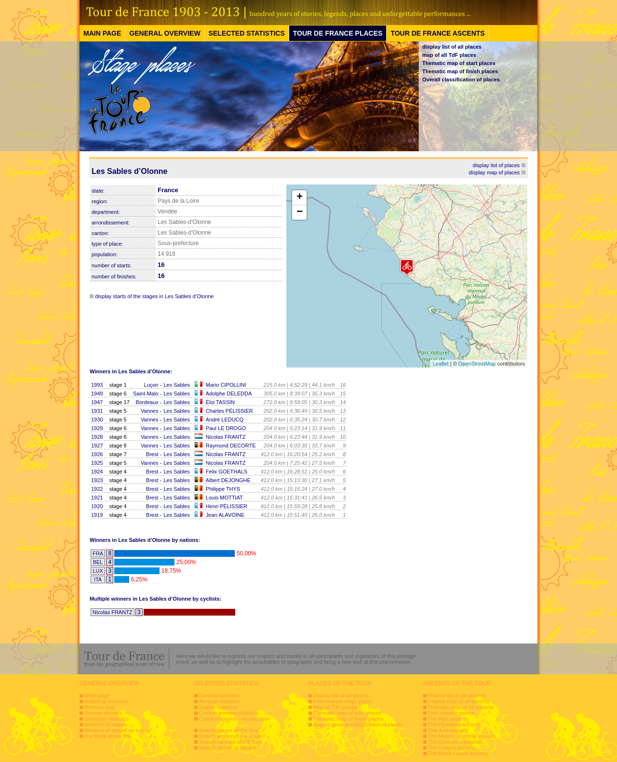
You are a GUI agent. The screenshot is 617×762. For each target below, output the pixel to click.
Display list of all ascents (457, 695)
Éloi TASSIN (220, 402)
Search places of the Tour (229, 730)
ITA (98, 579)
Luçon (151, 385)
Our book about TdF (108, 736)
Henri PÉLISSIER (226, 506)
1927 (97, 445)
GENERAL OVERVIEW (164, 33)
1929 (97, 428)
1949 (97, 393)
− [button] (299, 212)
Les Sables (176, 385)
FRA (98, 553)
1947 (97, 402)
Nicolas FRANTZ (226, 437)
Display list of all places (340, 695)
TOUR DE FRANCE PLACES (338, 33)
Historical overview (106, 701)
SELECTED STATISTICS (247, 33)
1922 (97, 489)
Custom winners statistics (229, 713)
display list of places (496, 165)
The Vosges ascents (452, 747)
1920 (97, 506)
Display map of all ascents (459, 701)
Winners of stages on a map (117, 730)
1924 (97, 471)
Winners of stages (105, 724)
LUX (98, 571)
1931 (97, 411)
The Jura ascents (448, 730)
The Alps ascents (448, 719)
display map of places (494, 172)
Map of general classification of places (358, 724)
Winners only (99, 707)
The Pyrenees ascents (454, 724)
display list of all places (452, 47)
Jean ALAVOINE (225, 515)
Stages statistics (218, 707)
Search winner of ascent (227, 747)
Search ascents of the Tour (230, 742)
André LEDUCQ (224, 419)
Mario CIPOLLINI (226, 385)
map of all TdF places (449, 55)
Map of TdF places (335, 707)
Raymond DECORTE (231, 445)
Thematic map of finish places (460, 71)
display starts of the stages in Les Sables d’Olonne (154, 296)
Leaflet (441, 364)
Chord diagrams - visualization (234, 719)
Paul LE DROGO (226, 428)
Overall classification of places (461, 79)
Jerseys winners (103, 713)
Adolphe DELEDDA (229, 393)
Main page (96, 695)
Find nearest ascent (451, 713)
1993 (97, 385)
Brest (152, 454)
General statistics (219, 695)
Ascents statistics (219, 701)
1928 (97, 437)
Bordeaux (146, 402)
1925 (97, 463)
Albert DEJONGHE (228, 480)
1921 (97, 497)
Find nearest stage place (342, 701)
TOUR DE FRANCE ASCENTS (437, 33)
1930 (97, 419)
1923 (97, 480)
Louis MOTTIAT (224, 497)
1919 (97, 515)
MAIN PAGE (102, 33)
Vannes (150, 411)
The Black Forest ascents (458, 753)
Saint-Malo (146, 393)
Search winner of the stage (230, 736)
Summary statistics (106, 719)
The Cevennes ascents (455, 742)
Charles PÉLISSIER (229, 411)
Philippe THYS (223, 489)
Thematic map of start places (459, 63)
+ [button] (299, 197)
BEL (98, 562)
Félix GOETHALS (226, 471)
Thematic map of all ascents (461, 707)
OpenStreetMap (477, 364)
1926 (97, 454)
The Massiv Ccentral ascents (462, 736)
